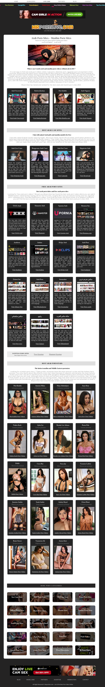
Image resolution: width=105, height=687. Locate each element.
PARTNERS (61, 1)
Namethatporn (33, 5)
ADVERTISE (57, 679)
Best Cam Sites (88, 5)
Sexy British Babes (60, 5)
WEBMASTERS (70, 679)
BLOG (75, 1)
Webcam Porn (74, 5)
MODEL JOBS (30, 679)
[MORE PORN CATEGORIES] (51, 586)
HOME (16, 1)
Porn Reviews (9, 5)
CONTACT (88, 1)
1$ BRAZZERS (31, 1)
